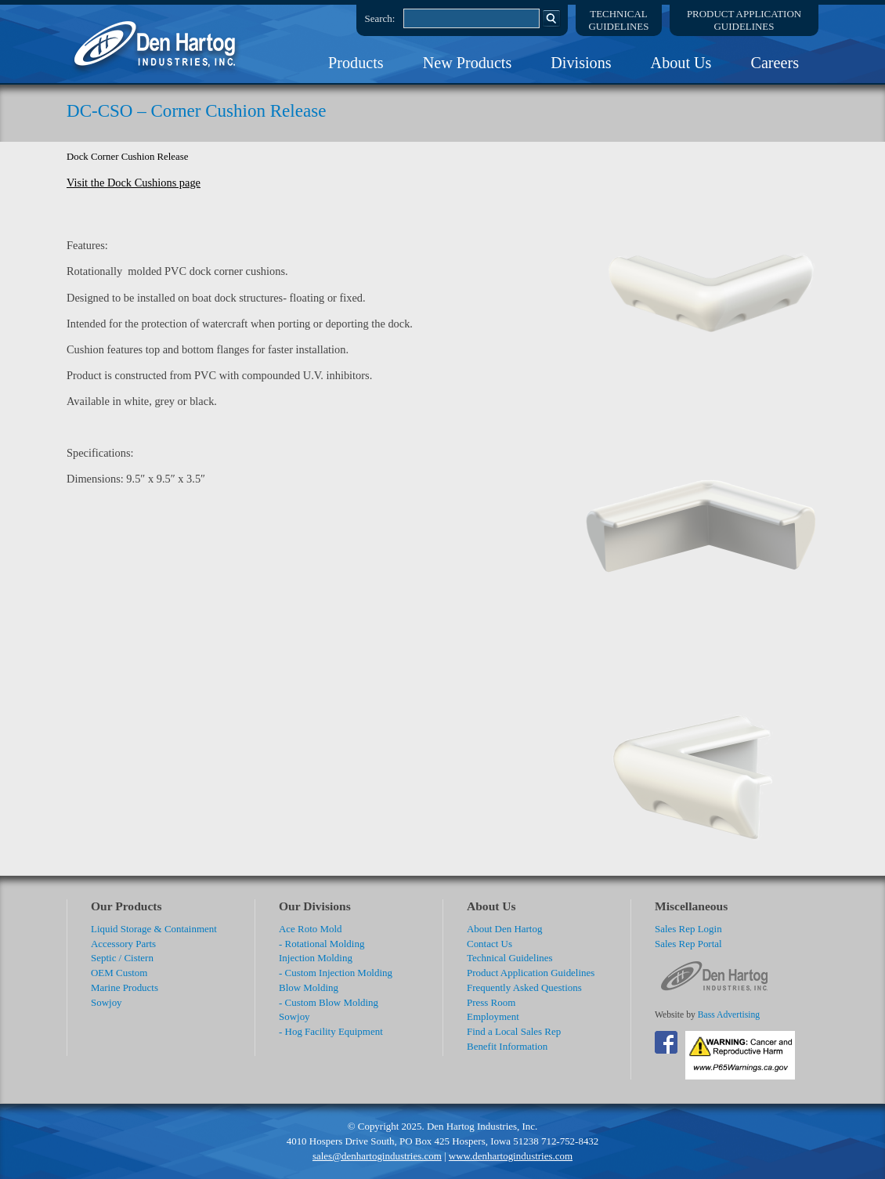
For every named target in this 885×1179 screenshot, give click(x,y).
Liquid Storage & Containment (154, 929)
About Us (681, 62)
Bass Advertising (729, 1015)
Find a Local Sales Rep (514, 1031)
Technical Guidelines (510, 958)
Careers (774, 62)
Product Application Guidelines (530, 972)
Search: (380, 18)
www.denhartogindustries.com (511, 1156)
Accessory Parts (123, 943)
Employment (493, 1016)
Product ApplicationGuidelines (744, 20)
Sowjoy (106, 1002)
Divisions (581, 62)
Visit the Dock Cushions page (133, 182)
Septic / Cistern (122, 958)
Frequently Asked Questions (524, 987)
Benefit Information (507, 1046)
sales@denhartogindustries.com (377, 1156)
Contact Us (489, 943)
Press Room (491, 1002)
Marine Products (124, 987)
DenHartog (157, 44)
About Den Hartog (504, 929)
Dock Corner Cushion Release (127, 156)
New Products (467, 62)
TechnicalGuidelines (619, 20)
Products (356, 62)
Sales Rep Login (688, 929)
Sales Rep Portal (688, 943)
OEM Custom (119, 972)
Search (551, 18)
